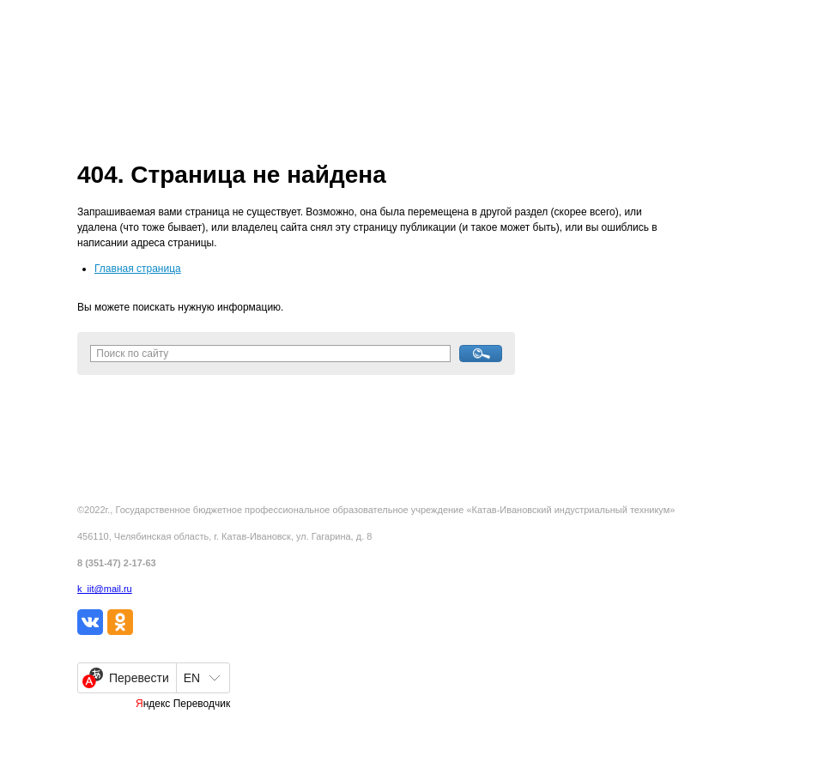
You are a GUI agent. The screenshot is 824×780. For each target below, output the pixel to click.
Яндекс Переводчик (183, 704)
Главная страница (137, 269)
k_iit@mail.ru (104, 588)
